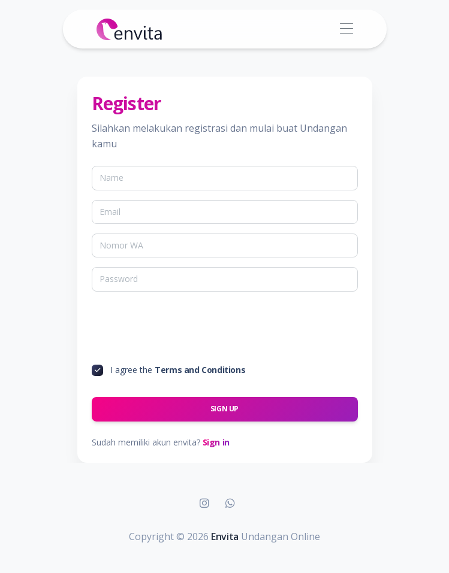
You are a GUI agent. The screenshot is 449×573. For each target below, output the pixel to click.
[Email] (225, 212)
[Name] (225, 178)
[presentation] (183, 329)
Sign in (216, 442)
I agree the (177, 369)
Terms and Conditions (200, 369)
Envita (225, 536)
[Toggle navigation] (347, 29)
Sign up (224, 409)
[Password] (225, 279)
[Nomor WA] (225, 245)
